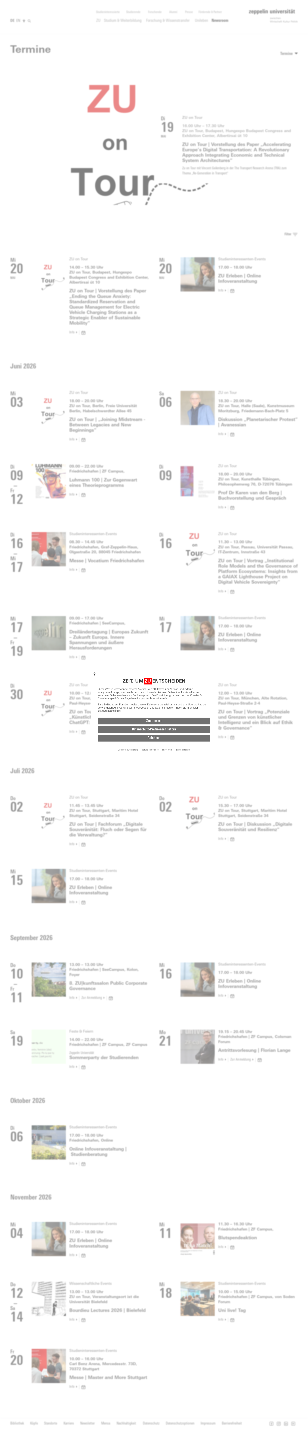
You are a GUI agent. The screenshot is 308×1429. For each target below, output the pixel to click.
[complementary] (94, 674)
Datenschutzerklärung (109, 711)
